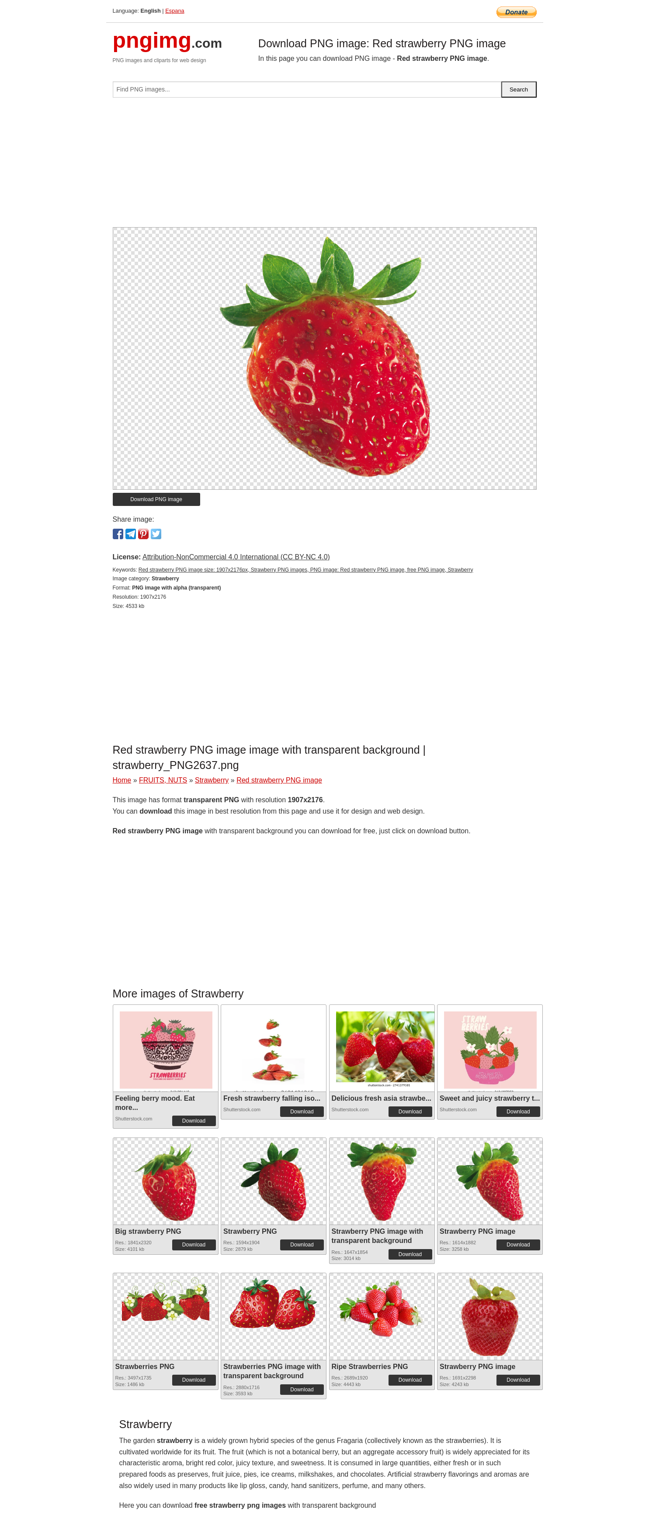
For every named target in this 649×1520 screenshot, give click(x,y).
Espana (174, 10)
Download (193, 1121)
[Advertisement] (325, 166)
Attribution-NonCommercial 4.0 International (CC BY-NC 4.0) (236, 557)
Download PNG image (156, 499)
